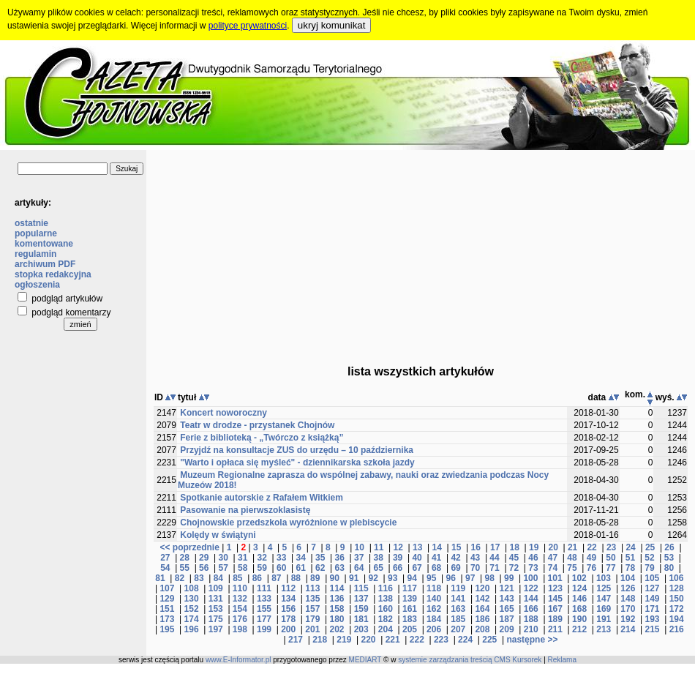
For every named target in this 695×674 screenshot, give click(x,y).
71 (494, 568)
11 (378, 547)
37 (359, 558)
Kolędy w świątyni (217, 535)
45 (514, 558)
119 (458, 588)
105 (652, 578)
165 (507, 609)
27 (165, 558)
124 (579, 588)
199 (264, 629)
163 (458, 609)
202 (336, 629)
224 (465, 639)
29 (204, 558)
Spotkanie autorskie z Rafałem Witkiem (261, 498)
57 (223, 568)
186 (482, 619)
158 (336, 609)
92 (373, 578)
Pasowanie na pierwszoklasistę (245, 510)
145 (555, 599)
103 (603, 578)
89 (315, 578)
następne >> (531, 639)
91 (353, 578)
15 (456, 547)
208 (482, 629)
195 (166, 629)
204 (385, 629)
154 (240, 609)
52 (649, 558)
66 (397, 568)
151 (166, 609)
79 (649, 568)
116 (385, 588)
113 (312, 588)
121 (507, 588)
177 (264, 619)
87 (276, 578)
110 (240, 588)
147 (603, 599)
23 (611, 547)
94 (412, 578)
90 (334, 578)
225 (489, 639)
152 (191, 609)
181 (361, 619)
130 (191, 599)
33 (281, 558)
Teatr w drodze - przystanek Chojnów (257, 425)
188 (531, 619)
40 (416, 558)
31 (242, 558)
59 (262, 568)
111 (264, 588)
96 (451, 578)
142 (482, 599)
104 (627, 578)
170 (627, 609)
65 (378, 568)
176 (240, 619)
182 (385, 619)
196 (191, 629)
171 (652, 609)
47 (552, 558)
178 (288, 619)
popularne (36, 233)
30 (223, 558)
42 (455, 558)
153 (216, 609)
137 (361, 599)
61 (301, 568)
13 (417, 547)
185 (458, 619)
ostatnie (31, 223)
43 (475, 558)
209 (507, 629)
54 (165, 568)
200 (288, 629)
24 (630, 547)
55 (184, 568)
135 (312, 599)
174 (191, 619)
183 (409, 619)
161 (409, 609)
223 (441, 639)
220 (368, 639)
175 (216, 619)
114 (336, 588)
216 (676, 629)
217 (295, 639)
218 (319, 639)
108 (191, 588)
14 (437, 547)
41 (436, 558)
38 (378, 558)
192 (627, 619)
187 (507, 619)
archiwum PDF (45, 264)
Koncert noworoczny (223, 413)
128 (676, 588)
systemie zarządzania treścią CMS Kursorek (469, 660)
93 (392, 578)
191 (603, 619)
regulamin (35, 254)
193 (652, 619)
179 (312, 619)
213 (603, 629)
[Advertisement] (421, 252)
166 (531, 609)
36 (339, 558)
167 (555, 609)
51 (630, 558)
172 (676, 609)
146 (579, 599)
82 (179, 578)
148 (627, 599)
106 (676, 578)
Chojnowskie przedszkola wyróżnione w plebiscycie (288, 522)
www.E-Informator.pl (238, 660)
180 (336, 619)
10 (359, 547)
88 (296, 578)
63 (339, 568)
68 (436, 568)
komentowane (44, 244)
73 (533, 568)
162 (434, 609)
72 (514, 568)
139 (409, 599)
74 (552, 568)
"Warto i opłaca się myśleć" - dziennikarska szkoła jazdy (297, 462)
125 (603, 588)
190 (579, 619)
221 (393, 639)
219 (344, 639)
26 (669, 547)
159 (361, 609)
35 (320, 558)
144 (531, 599)
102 (579, 578)
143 (507, 599)
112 (288, 588)
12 (398, 547)
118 (434, 588)
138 (385, 599)
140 (434, 599)
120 (482, 588)
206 (434, 629)
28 (184, 558)
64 (359, 568)
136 (336, 599)
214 (627, 629)
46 (533, 558)
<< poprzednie (189, 547)
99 (509, 578)
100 (530, 578)
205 (409, 629)
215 (652, 629)
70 (475, 568)
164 (482, 609)
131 (216, 599)
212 (579, 629)
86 (257, 578)
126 (627, 588)
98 (489, 578)
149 (652, 599)
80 (669, 568)
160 (385, 609)
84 (218, 578)
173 (166, 619)
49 (591, 558)
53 (669, 558)
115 (361, 588)
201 (312, 629)
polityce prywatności (248, 25)
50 (610, 558)
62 (320, 568)
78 (630, 568)
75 (571, 568)
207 (458, 629)
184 (434, 619)
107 (166, 588)
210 (531, 629)
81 (160, 578)
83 (198, 578)
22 (591, 547)
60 (281, 568)
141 (458, 599)
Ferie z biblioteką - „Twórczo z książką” (261, 438)
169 (603, 609)
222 (417, 639)
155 (264, 609)
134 (288, 599)
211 (555, 629)
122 (531, 588)
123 (555, 588)
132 (240, 599)
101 (555, 578)
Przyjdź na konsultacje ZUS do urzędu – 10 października (296, 450)
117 (409, 588)
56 (204, 568)
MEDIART (365, 660)
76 (591, 568)
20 (552, 547)
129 (166, 599)
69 (455, 568)
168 (579, 609)
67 (416, 568)
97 (470, 578)
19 (533, 547)
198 (240, 629)
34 (301, 558)
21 (572, 547)
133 (264, 599)
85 (237, 578)
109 (216, 588)
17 (495, 547)
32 (262, 558)
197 (216, 629)
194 (676, 619)
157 (312, 609)
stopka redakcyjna (53, 274)
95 (431, 578)
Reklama (562, 660)
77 (610, 568)
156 (288, 609)
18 (514, 547)
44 (494, 558)
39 (397, 558)
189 (555, 619)
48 (571, 558)
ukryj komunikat (332, 25)
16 (476, 547)
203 (361, 629)
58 (242, 568)
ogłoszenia (37, 285)
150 (676, 599)
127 (652, 588)
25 (650, 547)
